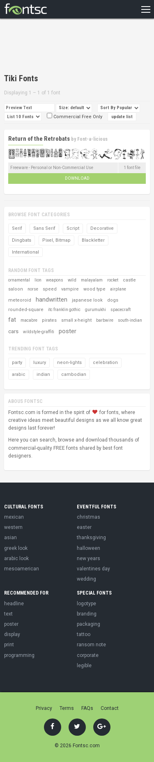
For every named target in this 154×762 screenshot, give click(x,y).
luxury (39, 362)
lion (37, 280)
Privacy (44, 708)
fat (12, 319)
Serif (17, 228)
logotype (86, 603)
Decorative (102, 228)
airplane (118, 289)
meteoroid (19, 300)
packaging (88, 624)
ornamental (19, 280)
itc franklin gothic (64, 309)
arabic (18, 374)
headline (14, 603)
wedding (86, 579)
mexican (14, 517)
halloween (88, 548)
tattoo (83, 634)
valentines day (93, 569)
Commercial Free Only (74, 116)
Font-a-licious (92, 139)
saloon (15, 289)
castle (129, 280)
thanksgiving (91, 537)
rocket (112, 280)
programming (19, 655)
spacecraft (120, 309)
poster (67, 331)
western (13, 527)
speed (50, 289)
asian (10, 537)
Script (73, 228)
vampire (70, 289)
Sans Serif (44, 228)
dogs (112, 300)
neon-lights (69, 362)
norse (33, 289)
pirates (49, 320)
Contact (110, 708)
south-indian (130, 320)
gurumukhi (95, 309)
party (17, 362)
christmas (88, 517)
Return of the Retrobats (39, 138)
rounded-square (26, 309)
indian (43, 374)
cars (13, 331)
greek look (16, 548)
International (25, 252)
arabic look (16, 558)
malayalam (92, 280)
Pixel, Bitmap (56, 240)
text (8, 614)
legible (84, 665)
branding (87, 614)
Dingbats (21, 240)
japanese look (87, 300)
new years (88, 558)
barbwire (104, 320)
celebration (105, 362)
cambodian (73, 374)
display (12, 634)
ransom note (91, 645)
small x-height (76, 320)
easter (84, 527)
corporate (88, 655)
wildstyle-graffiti (38, 332)
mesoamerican (21, 569)
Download (77, 178)
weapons (54, 280)
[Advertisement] (70, 47)
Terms (67, 708)
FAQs (87, 708)
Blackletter (93, 240)
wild (72, 280)
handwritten (51, 299)
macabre (29, 320)
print (9, 645)
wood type (94, 289)
